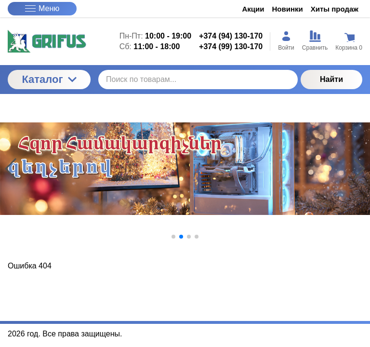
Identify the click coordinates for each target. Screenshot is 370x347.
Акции (253, 9)
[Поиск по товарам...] (198, 79)
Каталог (49, 79)
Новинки (287, 9)
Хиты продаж (334, 9)
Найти (331, 79)
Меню (42, 8)
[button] (173, 237)
